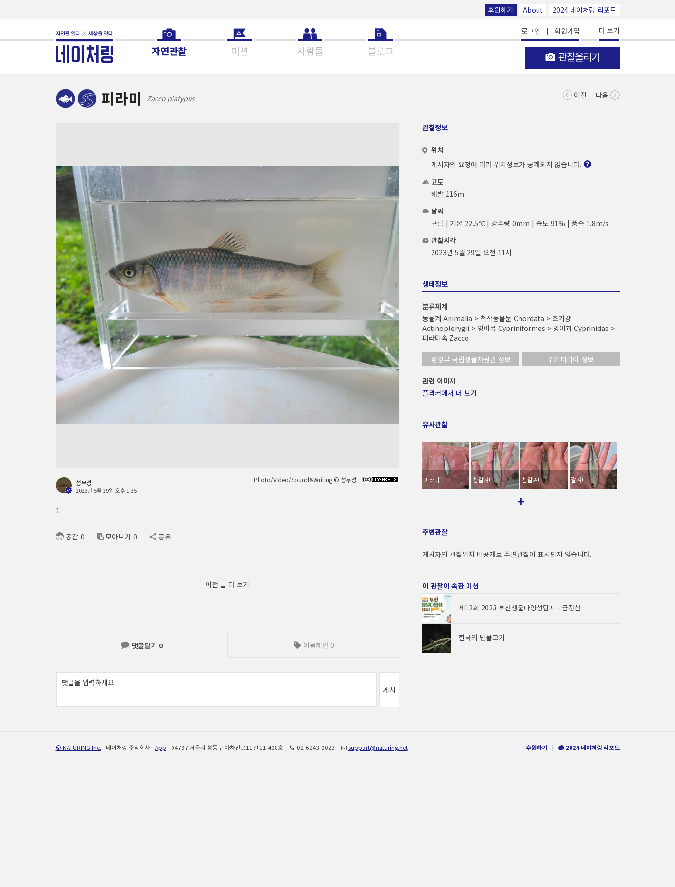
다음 (608, 94)
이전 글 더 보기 (227, 584)
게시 (389, 690)
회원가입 (567, 30)
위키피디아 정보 (571, 359)
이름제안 (314, 645)
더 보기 (609, 30)
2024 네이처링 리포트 (584, 10)
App (160, 856)
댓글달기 (142, 645)
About (533, 10)
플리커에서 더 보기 (449, 393)
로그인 (530, 30)
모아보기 (114, 536)
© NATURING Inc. (78, 856)
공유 (160, 536)
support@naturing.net (378, 856)
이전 (575, 94)
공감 (67, 536)
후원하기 (500, 10)
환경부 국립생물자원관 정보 (471, 359)
